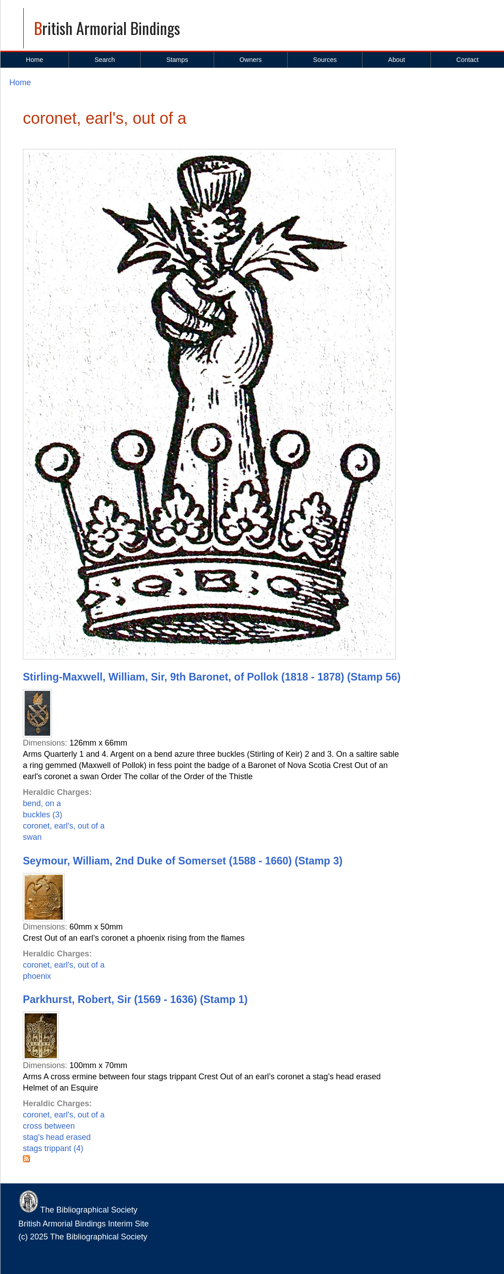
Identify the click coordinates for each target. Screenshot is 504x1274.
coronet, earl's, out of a (64, 825)
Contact (468, 59)
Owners (251, 59)
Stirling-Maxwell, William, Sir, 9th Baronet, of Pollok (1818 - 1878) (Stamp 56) (212, 677)
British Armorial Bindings (107, 27)
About (396, 59)
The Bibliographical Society (78, 1209)
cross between (49, 1125)
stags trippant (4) (53, 1148)
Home (34, 59)
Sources (325, 59)
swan (32, 837)
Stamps (177, 59)
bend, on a (42, 803)
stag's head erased (57, 1137)
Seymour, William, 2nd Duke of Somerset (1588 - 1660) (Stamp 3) (182, 861)
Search (105, 59)
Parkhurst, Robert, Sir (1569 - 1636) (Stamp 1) (135, 999)
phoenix (37, 976)
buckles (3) (42, 814)
